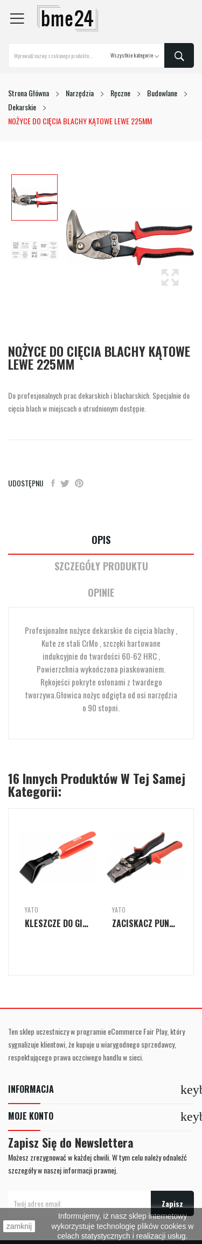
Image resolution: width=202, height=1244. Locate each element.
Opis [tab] (101, 540)
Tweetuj (65, 483)
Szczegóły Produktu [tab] (101, 566)
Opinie (101, 592)
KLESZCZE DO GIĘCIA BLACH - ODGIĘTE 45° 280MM (57, 923)
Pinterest (79, 483)
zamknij (19, 1226)
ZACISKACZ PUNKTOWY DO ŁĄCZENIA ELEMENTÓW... (145, 923)
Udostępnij (53, 483)
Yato (31, 910)
